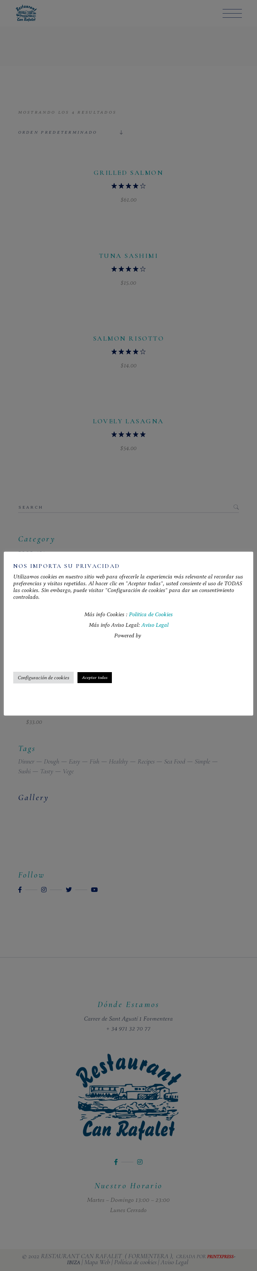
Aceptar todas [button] (94, 677)
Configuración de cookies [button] (43, 677)
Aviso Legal (155, 625)
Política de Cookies (151, 614)
